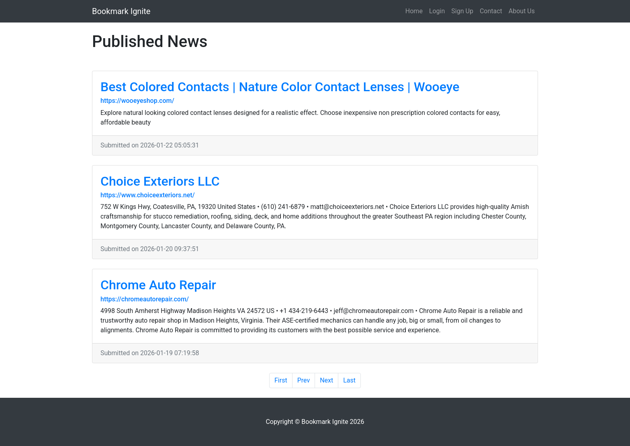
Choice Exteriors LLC (160, 181)
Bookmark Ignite (121, 11)
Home (414, 11)
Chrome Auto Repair (158, 285)
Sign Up (462, 11)
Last (349, 380)
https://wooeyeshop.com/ (137, 100)
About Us (522, 11)
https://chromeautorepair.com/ (144, 299)
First (280, 380)
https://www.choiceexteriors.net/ (147, 195)
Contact (491, 11)
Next (326, 380)
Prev (303, 380)
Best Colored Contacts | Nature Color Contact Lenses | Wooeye (279, 86)
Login (437, 11)
